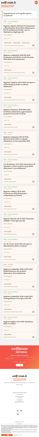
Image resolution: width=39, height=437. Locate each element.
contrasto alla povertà (7, 100)
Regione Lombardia (14, 287)
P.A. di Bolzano (6, 182)
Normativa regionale (16, 42)
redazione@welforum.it (19, 403)
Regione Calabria (22, 100)
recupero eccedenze (14, 45)
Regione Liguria (21, 45)
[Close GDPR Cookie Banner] (21, 435)
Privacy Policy (22, 363)
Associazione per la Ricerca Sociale (19, 393)
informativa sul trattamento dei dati (16, 427)
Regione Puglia (13, 338)
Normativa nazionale (7, 42)
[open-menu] (36, 2)
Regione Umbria (14, 209)
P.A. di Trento (6, 260)
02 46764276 (20, 401)
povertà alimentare (7, 45)
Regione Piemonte (14, 127)
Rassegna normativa (26, 42)
